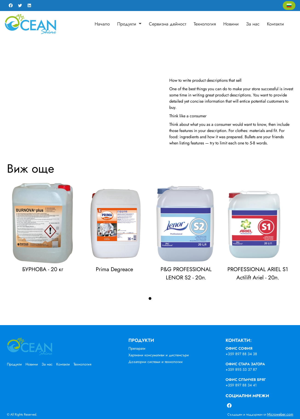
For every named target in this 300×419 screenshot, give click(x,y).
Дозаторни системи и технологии (155, 361)
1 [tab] (150, 298)
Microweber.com (280, 414)
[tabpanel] (43, 229)
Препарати (136, 348)
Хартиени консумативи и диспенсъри (158, 355)
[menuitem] (102, 24)
